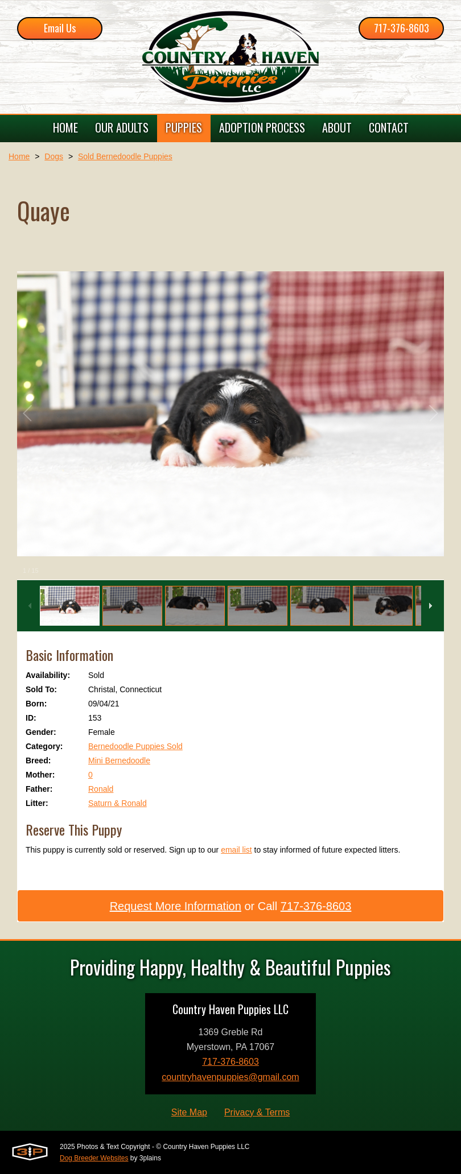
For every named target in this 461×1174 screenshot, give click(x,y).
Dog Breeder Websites (94, 1158)
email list (236, 849)
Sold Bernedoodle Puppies (125, 156)
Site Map (189, 1112)
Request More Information (175, 906)
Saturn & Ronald (117, 803)
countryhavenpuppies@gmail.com (230, 1077)
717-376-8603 (401, 27)
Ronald (100, 788)
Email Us (60, 27)
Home (19, 156)
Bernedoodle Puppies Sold (135, 746)
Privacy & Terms (257, 1112)
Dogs (53, 156)
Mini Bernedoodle (119, 760)
